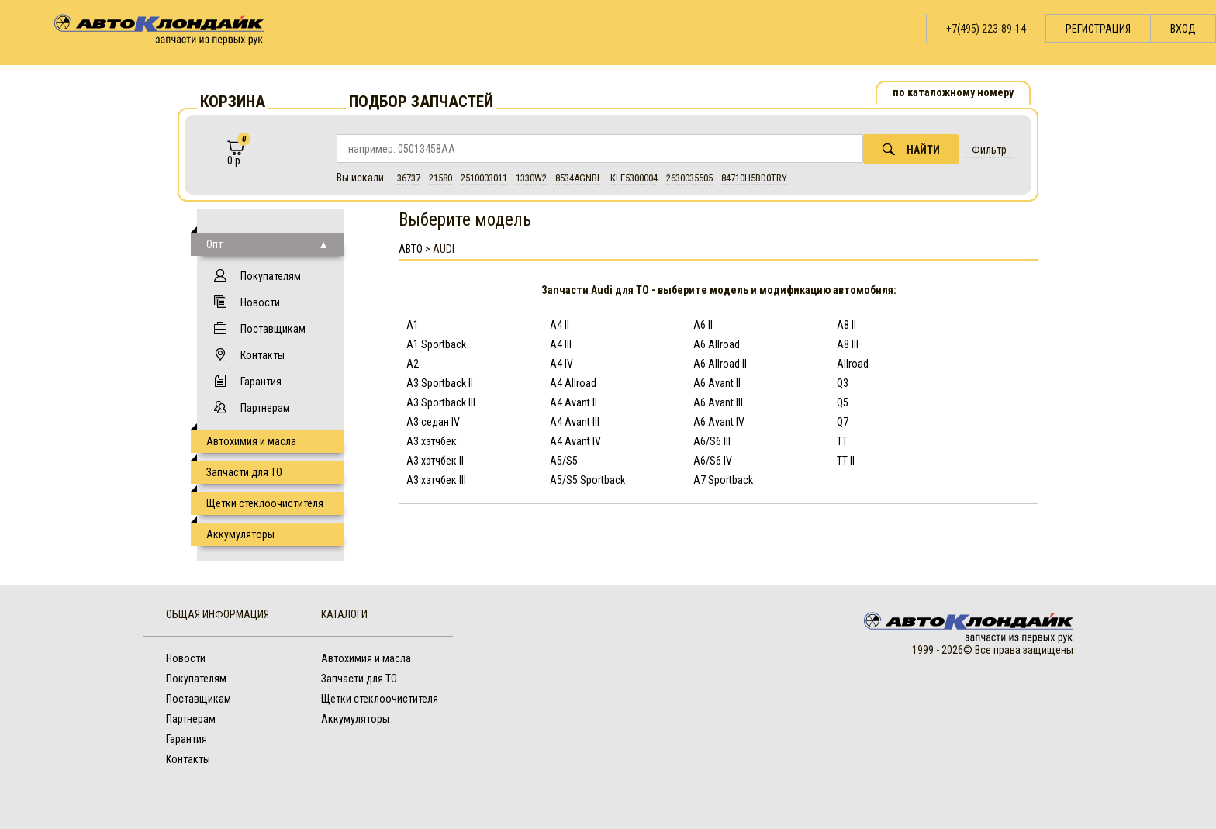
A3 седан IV (433, 422)
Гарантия (261, 381)
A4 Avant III (574, 422)
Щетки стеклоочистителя (264, 503)
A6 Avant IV (718, 422)
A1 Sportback (436, 344)
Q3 (842, 383)
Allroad (853, 364)
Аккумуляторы (240, 534)
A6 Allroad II (720, 364)
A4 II (559, 325)
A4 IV (561, 364)
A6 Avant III (718, 402)
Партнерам (265, 408)
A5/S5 (564, 460)
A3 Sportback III (440, 402)
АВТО (411, 249)
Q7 (842, 422)
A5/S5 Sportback (587, 480)
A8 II (846, 325)
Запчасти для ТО (244, 472)
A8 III (847, 344)
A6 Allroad (716, 344)
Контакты (262, 355)
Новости (260, 302)
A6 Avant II (717, 383)
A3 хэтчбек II (435, 460)
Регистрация (1098, 28)
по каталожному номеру (953, 92)
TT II (846, 460)
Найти (911, 149)
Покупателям (270, 276)
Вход (1183, 28)
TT (842, 441)
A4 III (561, 344)
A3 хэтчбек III (436, 480)
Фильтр (989, 149)
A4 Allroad (573, 383)
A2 (412, 364)
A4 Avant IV (575, 441)
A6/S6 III (712, 441)
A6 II (703, 325)
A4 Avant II (573, 402)
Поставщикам (273, 329)
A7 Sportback (723, 480)
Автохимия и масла (251, 441)
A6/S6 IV (712, 460)
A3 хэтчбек (431, 441)
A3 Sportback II (439, 383)
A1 (412, 325)
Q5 (842, 402)
